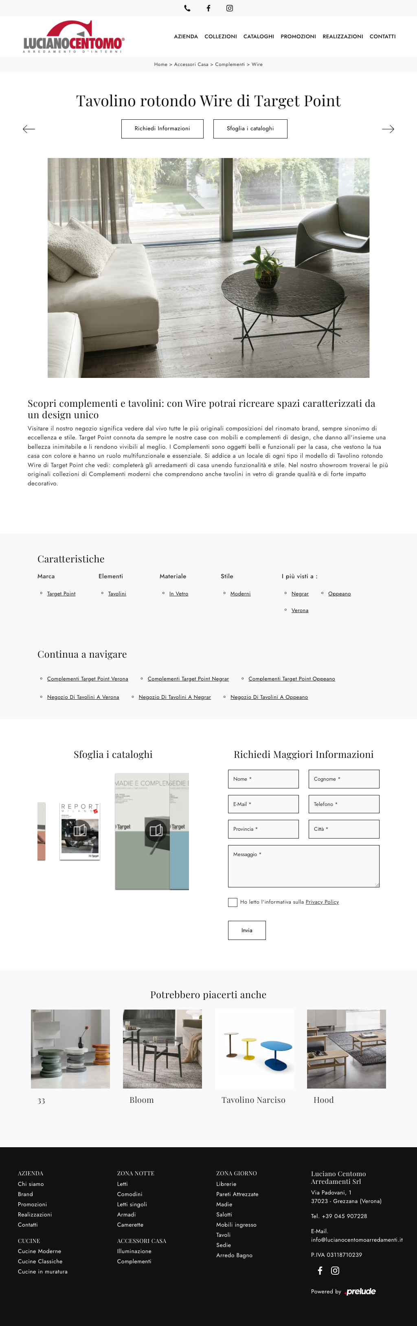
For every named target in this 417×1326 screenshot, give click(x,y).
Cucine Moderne (39, 1251)
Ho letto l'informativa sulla (289, 902)
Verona (300, 610)
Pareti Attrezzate (237, 1194)
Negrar (300, 593)
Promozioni (298, 36)
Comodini (130, 1194)
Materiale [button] (173, 576)
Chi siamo (31, 1184)
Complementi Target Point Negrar (188, 679)
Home (161, 64)
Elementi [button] (111, 576)
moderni (240, 593)
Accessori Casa (191, 64)
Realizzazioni (343, 36)
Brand (25, 1194)
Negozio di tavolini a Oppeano (269, 697)
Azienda (186, 36)
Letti (122, 1184)
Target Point (61, 593)
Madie (224, 1205)
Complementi (230, 64)
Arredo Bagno (234, 1255)
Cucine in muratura (43, 1272)
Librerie (226, 1184)
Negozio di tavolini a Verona (83, 697)
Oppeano (339, 593)
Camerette (130, 1225)
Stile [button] (227, 576)
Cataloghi (259, 36)
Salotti (224, 1215)
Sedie (223, 1245)
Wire (257, 64)
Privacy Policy (322, 902)
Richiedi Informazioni (162, 129)
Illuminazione (134, 1251)
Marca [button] (46, 576)
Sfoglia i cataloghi (250, 129)
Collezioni (220, 36)
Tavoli (223, 1235)
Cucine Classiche (40, 1262)
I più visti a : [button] (300, 576)
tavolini (117, 593)
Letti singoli (132, 1205)
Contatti (383, 36)
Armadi (126, 1215)
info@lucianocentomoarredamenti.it (357, 1240)
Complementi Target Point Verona (87, 679)
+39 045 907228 (344, 1216)
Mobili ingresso (236, 1225)
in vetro (179, 593)
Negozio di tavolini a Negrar (175, 697)
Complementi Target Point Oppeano (292, 679)
